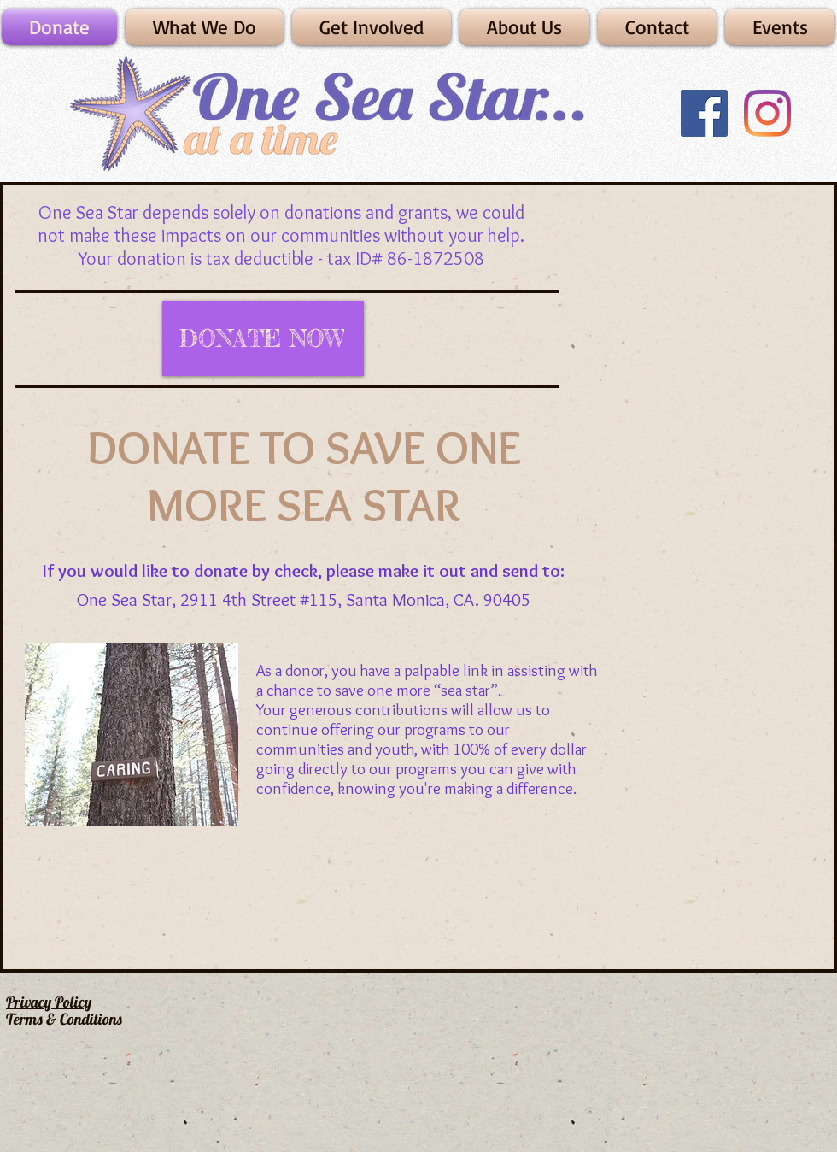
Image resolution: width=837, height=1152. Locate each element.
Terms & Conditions (64, 1019)
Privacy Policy (48, 1002)
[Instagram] (767, 113)
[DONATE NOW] (263, 338)
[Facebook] (704, 113)
